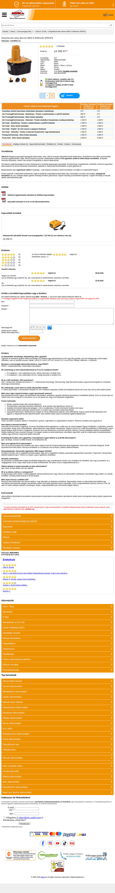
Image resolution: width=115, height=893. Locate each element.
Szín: (42, 64)
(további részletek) (70, 71)
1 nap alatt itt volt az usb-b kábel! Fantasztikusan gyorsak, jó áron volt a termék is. (57, 572)
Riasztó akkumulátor (12, 758)
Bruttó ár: (43, 51)
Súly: (42, 67)
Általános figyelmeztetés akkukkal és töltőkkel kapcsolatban (27, 195)
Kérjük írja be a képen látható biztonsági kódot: (10, 331)
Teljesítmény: (45, 60)
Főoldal (5, 32)
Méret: (42, 66)
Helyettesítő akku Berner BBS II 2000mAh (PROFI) (67, 32)
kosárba (69, 95)
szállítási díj (29, 509)
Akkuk (12, 32)
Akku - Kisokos (41, 297)
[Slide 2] (113, 5)
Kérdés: (4, 309)
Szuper (57, 566)
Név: (3, 302)
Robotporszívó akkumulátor (16, 734)
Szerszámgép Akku (24, 32)
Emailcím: (5, 306)
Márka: (42, 69)
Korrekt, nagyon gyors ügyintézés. (57, 578)
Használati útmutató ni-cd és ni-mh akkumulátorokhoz (25, 202)
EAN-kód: (43, 73)
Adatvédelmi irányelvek (27, 346)
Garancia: (43, 71)
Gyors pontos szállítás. (57, 584)
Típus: (42, 62)
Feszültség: (44, 58)
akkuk (43, 877)
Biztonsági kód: (6, 328)
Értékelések (9, 559)
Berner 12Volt (41, 32)
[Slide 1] (113, 3)
